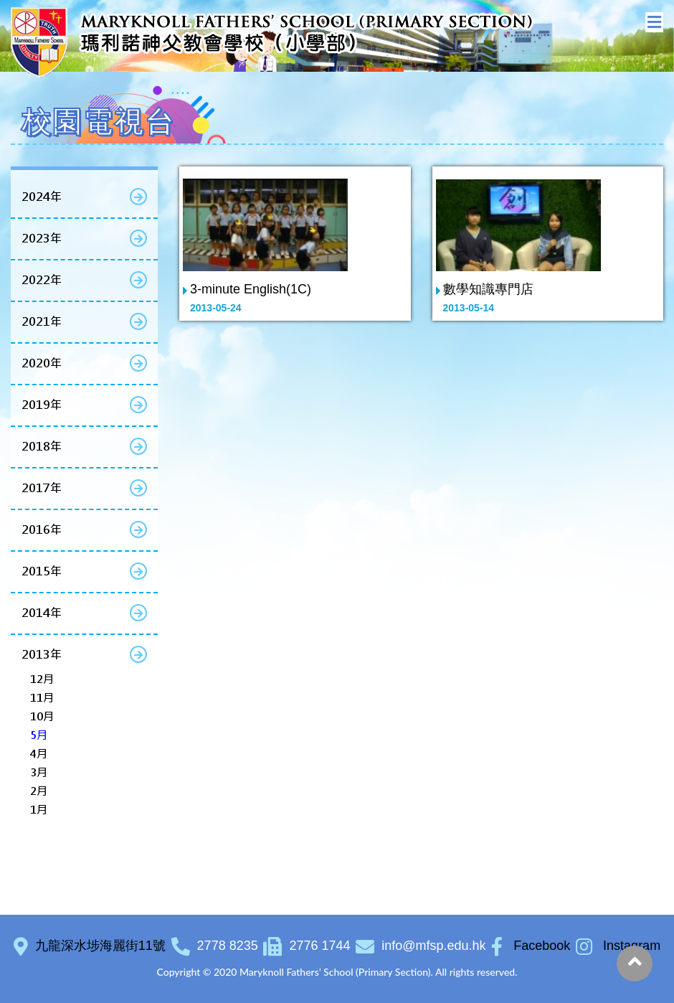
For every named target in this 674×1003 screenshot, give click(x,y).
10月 (42, 716)
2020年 (42, 363)
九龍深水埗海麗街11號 (100, 945)
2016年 (42, 529)
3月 (38, 772)
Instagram (618, 945)
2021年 (42, 321)
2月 (38, 791)
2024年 (42, 196)
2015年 (42, 571)
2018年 (42, 446)
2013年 (42, 654)
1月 (38, 809)
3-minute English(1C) (250, 289)
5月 (38, 735)
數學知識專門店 (488, 289)
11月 (42, 698)
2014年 (42, 613)
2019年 (42, 405)
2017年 (42, 488)
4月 (38, 754)
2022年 (42, 280)
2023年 (42, 238)
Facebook (530, 945)
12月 (42, 679)
